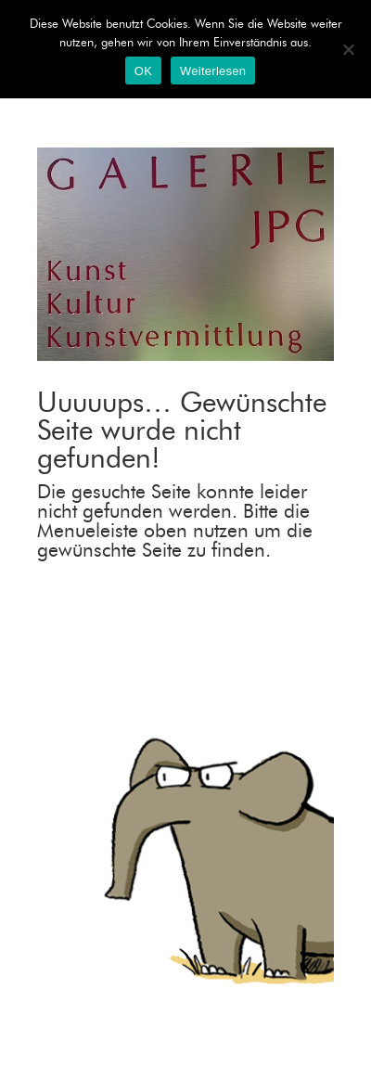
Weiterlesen (213, 71)
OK (143, 71)
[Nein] (348, 49)
